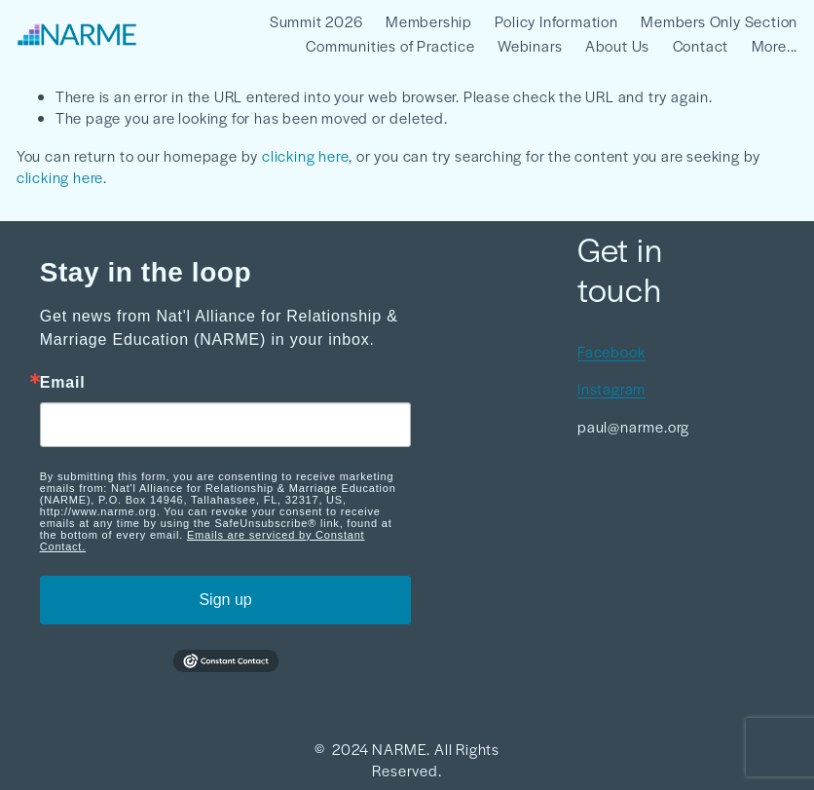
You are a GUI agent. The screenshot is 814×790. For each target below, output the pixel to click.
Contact (701, 45)
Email (63, 383)
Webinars (530, 45)
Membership (429, 21)
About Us (617, 45)
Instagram (611, 388)
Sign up (225, 599)
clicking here (305, 155)
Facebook (611, 351)
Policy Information (556, 21)
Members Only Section (719, 21)
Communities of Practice (390, 45)
